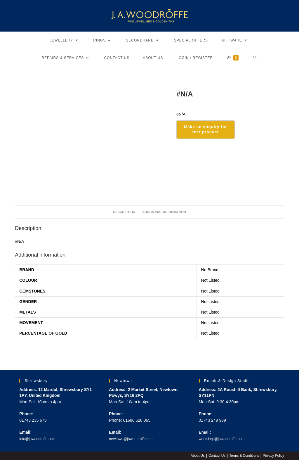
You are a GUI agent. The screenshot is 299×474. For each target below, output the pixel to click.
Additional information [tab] (165, 212)
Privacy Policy (273, 456)
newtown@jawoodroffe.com (134, 439)
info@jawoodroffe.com (39, 439)
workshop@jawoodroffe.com (225, 439)
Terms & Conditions (243, 456)
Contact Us (215, 456)
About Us (196, 456)
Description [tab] (121, 212)
